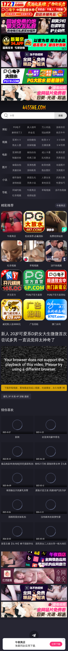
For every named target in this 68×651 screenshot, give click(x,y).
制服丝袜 (16, 157)
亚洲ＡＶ (16, 139)
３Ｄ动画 (60, 139)
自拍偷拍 (31, 139)
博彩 (4, 129)
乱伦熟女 (46, 157)
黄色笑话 (46, 182)
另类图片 (60, 170)
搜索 (60, 115)
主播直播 (46, 145)
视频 (4, 142)
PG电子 (17, 127)
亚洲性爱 (16, 152)
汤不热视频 (60, 189)
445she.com (34, 107)
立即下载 (56, 644)
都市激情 (16, 177)
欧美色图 (46, 164)
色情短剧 (31, 195)
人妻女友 (46, 177)
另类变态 (60, 157)
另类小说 (31, 182)
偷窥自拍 (16, 164)
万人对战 (46, 127)
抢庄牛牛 (60, 132)
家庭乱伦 (31, 177)
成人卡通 (46, 152)
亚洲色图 (31, 164)
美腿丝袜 (16, 170)
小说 (4, 179)
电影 (4, 154)
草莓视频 (46, 189)
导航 (4, 192)
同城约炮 (16, 189)
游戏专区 (60, 127)
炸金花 (31, 132)
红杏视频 (16, 195)
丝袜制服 (31, 145)
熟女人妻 (16, 145)
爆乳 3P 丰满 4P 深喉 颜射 (16, 396)
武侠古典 (60, 177)
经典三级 (31, 157)
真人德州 (31, 127)
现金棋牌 (46, 132)
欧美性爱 (60, 152)
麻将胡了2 (17, 132)
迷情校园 (16, 182)
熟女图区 (46, 170)
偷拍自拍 (31, 152)
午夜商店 (31, 189)
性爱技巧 (60, 182)
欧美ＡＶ (46, 139)
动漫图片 (60, 164)
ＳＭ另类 (60, 145)
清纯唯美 (31, 170)
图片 (4, 167)
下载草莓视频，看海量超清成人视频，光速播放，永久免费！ (34, 388)
